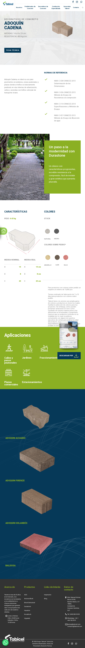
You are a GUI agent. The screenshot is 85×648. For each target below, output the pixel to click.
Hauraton (27, 610)
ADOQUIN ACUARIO (15, 438)
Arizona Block (28, 598)
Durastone (27, 606)
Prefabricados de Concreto (30, 7)
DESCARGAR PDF (69, 355)
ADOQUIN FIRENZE (15, 480)
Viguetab (27, 618)
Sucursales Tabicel (67, 7)
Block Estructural (29, 602)
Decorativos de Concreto (43, 7)
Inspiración (47, 595)
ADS (25, 595)
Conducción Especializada (56, 7)
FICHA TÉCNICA (12, 50)
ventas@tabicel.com (73, 624)
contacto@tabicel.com (74, 626)
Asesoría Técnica (46, 646)
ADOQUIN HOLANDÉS (16, 523)
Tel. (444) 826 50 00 (73, 614)
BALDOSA (10, 565)
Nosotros (19, 7)
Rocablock (27, 614)
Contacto (76, 7)
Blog (45, 598)
